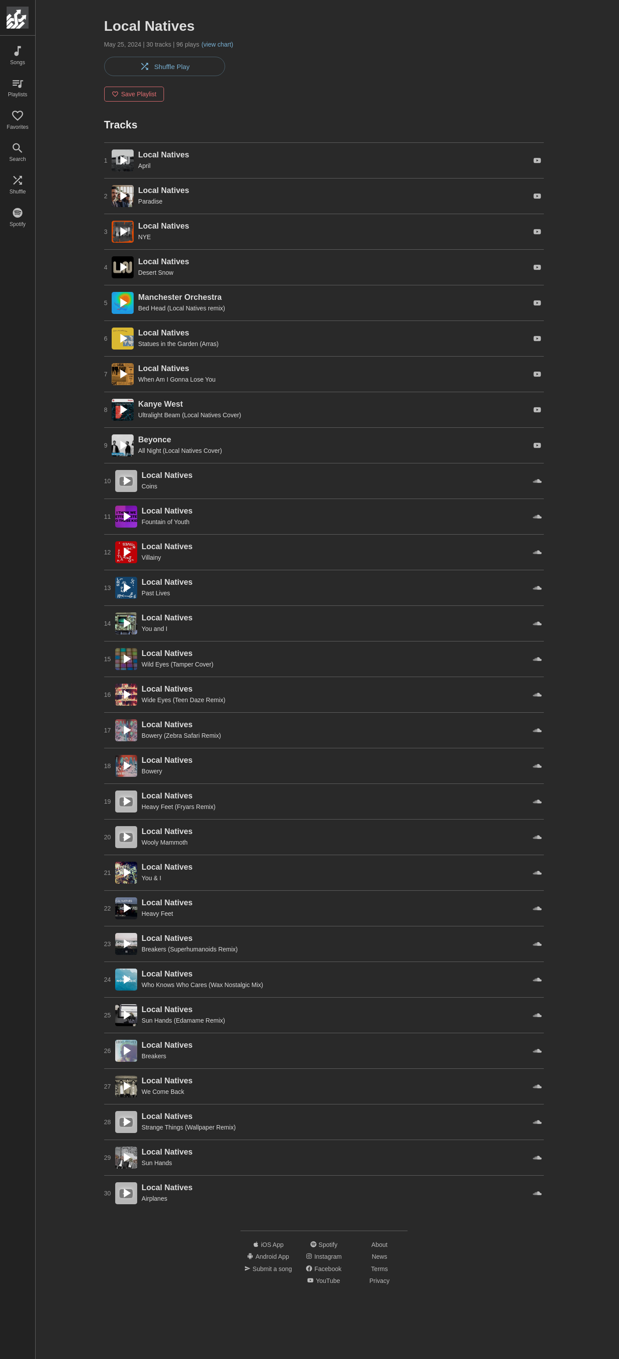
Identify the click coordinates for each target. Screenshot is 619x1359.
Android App (268, 1257)
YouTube (323, 1281)
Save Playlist (134, 94)
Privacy (379, 1281)
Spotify (324, 1245)
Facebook (323, 1269)
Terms (379, 1269)
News (379, 1257)
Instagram (324, 1257)
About (379, 1245)
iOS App (268, 1245)
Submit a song (268, 1269)
